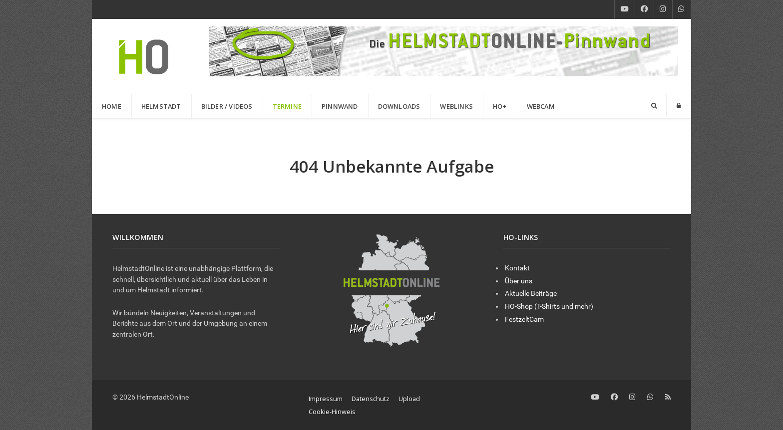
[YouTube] (624, 9)
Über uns (518, 281)
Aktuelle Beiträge (531, 293)
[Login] (678, 105)
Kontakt (517, 268)
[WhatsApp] (681, 9)
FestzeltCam (524, 319)
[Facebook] (644, 9)
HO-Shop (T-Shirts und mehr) (549, 306)
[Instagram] (663, 9)
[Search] (654, 105)
